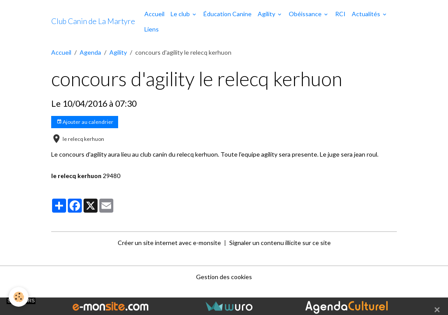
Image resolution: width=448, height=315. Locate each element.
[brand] (93, 21)
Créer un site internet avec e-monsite (169, 242)
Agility (267, 14)
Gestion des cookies (224, 276)
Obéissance (306, 14)
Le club (181, 14)
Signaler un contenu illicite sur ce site (280, 242)
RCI (340, 14)
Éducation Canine (227, 14)
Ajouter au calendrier (84, 122)
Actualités (367, 14)
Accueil (154, 14)
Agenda (90, 52)
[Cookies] (18, 297)
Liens (151, 29)
